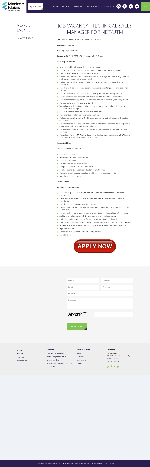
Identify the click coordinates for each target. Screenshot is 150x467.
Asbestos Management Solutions (59, 363)
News (79, 353)
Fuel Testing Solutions (55, 353)
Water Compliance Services (57, 357)
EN (145, 6)
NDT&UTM (51, 367)
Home (55, 6)
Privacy (106, 463)
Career (79, 363)
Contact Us (108, 6)
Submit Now (76, 326)
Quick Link (35, 6)
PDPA (112, 463)
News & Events (92, 6)
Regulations (81, 360)
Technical (80, 357)
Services (78, 6)
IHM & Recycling (53, 360)
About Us (66, 6)
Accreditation (22, 361)
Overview (20, 357)
